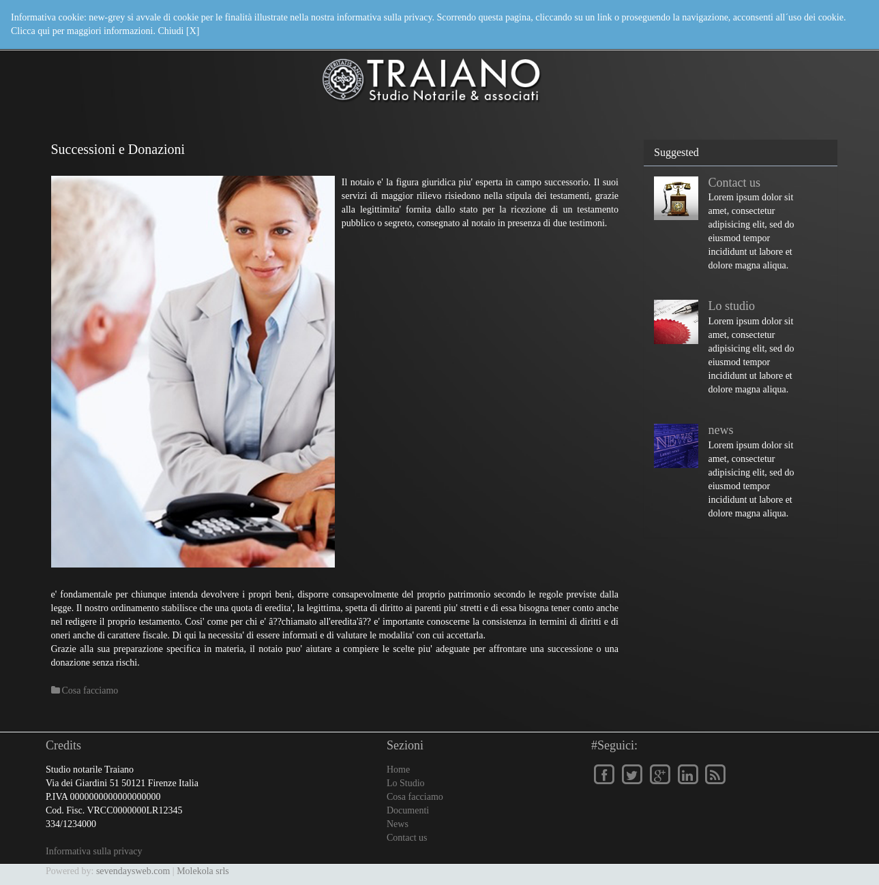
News (397, 824)
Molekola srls (203, 871)
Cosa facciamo (415, 797)
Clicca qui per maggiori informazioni (82, 31)
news (721, 430)
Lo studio (732, 306)
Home (398, 769)
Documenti (408, 810)
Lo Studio (406, 783)
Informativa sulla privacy (94, 851)
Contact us (735, 182)
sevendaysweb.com (133, 871)
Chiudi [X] (178, 31)
